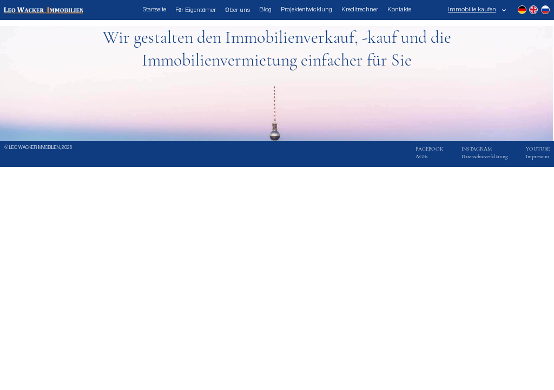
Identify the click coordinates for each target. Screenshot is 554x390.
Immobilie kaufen (472, 9)
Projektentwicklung (306, 9)
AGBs (421, 156)
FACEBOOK (429, 149)
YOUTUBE (538, 149)
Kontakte (399, 9)
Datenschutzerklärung (484, 156)
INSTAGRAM (476, 149)
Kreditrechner (359, 9)
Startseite (154, 9)
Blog (265, 9)
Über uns (237, 10)
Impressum (537, 156)
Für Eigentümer (195, 10)
